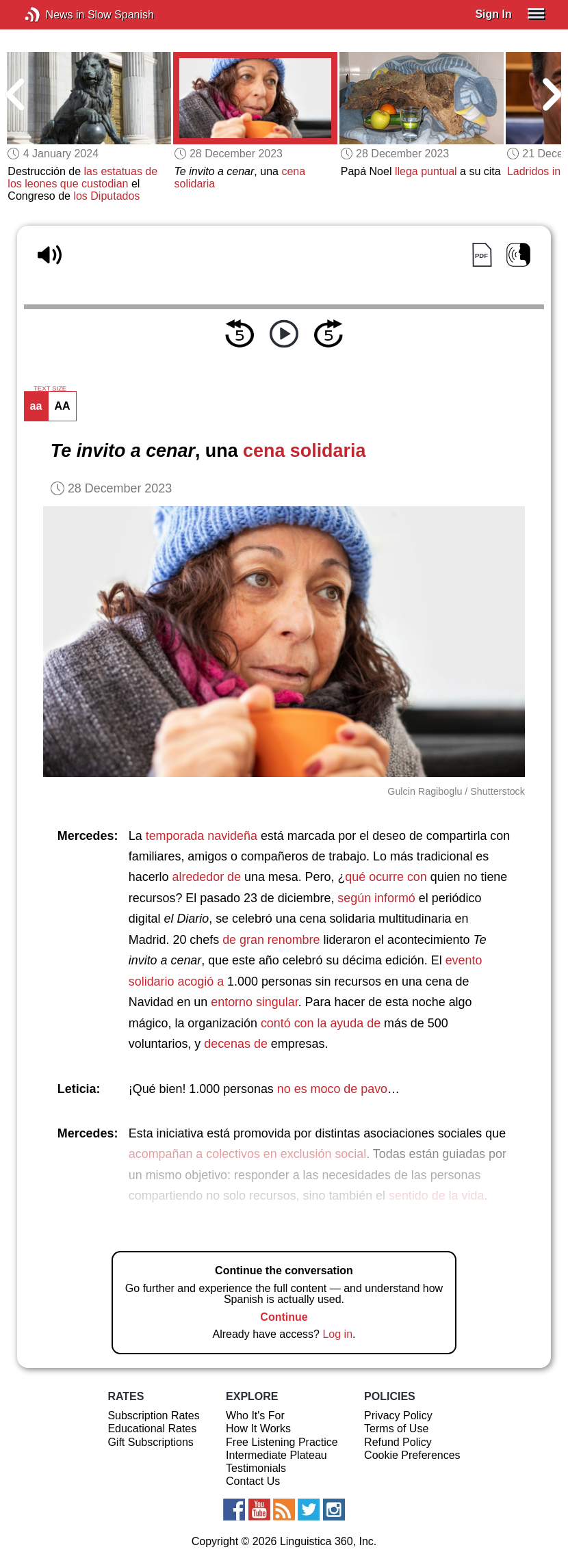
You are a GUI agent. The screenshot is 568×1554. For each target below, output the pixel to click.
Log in (337, 1334)
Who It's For (255, 1415)
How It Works (258, 1428)
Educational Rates (151, 1428)
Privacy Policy (398, 1415)
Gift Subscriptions (150, 1442)
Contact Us (253, 1481)
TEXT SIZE (50, 388)
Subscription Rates (153, 1415)
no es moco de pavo (332, 1089)
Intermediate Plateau (276, 1455)
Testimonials (256, 1468)
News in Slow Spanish (53, 15)
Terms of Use (396, 1428)
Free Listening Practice (282, 1442)
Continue (283, 1317)
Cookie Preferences (412, 1455)
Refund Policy (398, 1442)
